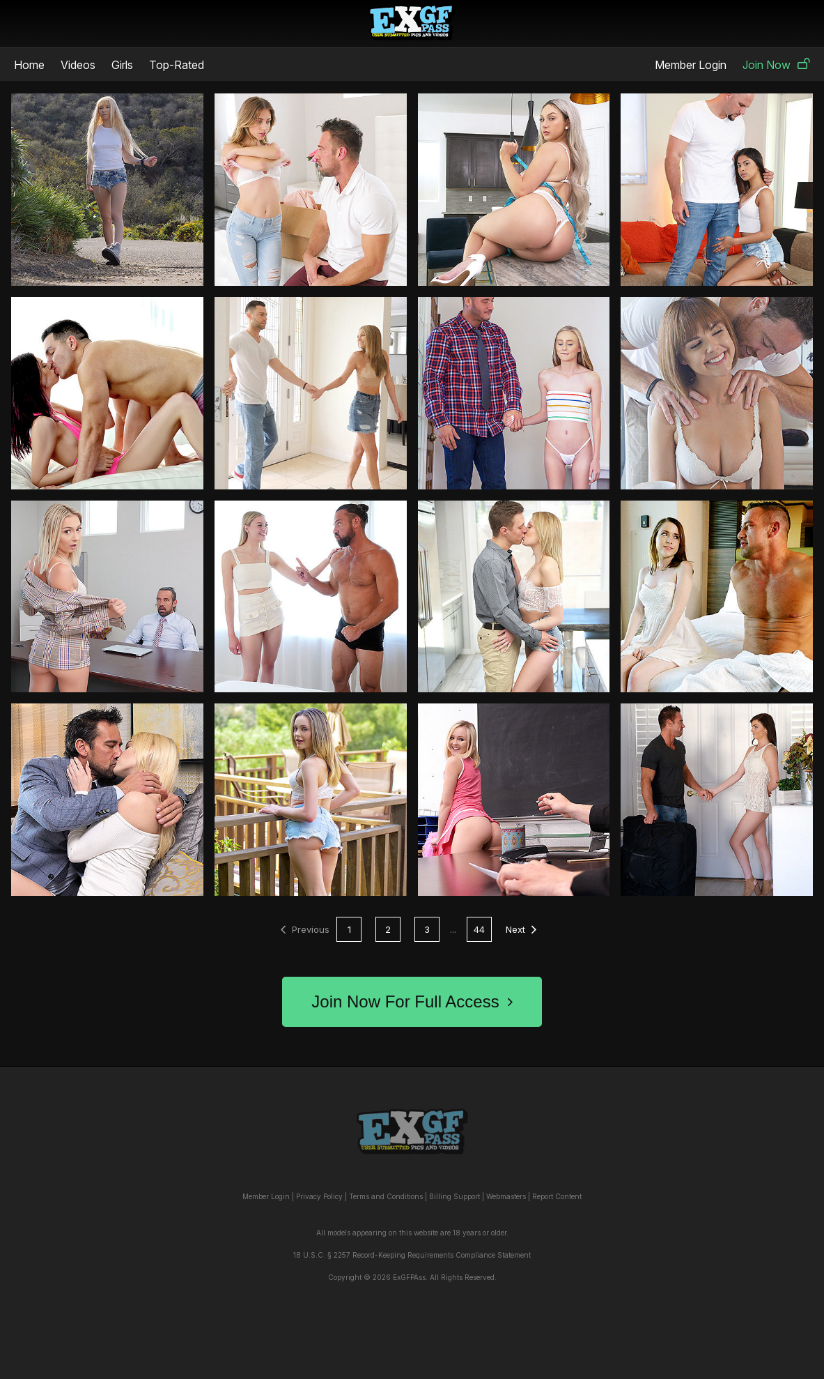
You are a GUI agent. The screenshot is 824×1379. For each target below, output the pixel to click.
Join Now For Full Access (411, 1001)
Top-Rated (176, 65)
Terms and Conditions (386, 1196)
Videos (78, 65)
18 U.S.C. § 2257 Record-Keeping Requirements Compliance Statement (412, 1255)
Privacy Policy (319, 1196)
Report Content (557, 1196)
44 (479, 929)
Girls (122, 65)
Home (29, 65)
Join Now (776, 65)
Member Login (690, 65)
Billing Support (454, 1196)
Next (521, 929)
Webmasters (506, 1196)
